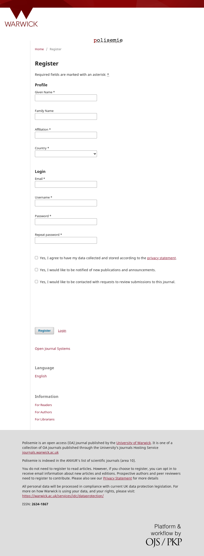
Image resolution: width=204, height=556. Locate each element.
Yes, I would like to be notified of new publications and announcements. (95, 270)
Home (39, 49)
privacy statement (161, 258)
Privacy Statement (117, 478)
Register (44, 330)
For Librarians (44, 419)
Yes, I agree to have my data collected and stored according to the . (106, 258)
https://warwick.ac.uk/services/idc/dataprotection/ (63, 496)
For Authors (43, 412)
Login (62, 330)
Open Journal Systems (52, 348)
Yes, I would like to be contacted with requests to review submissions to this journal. (105, 282)
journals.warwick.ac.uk (40, 452)
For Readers (43, 405)
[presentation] (71, 305)
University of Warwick (133, 442)
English (41, 376)
